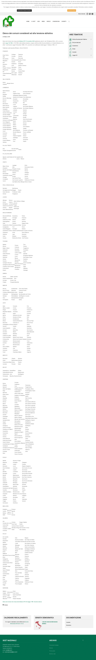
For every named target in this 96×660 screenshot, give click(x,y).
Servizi (49, 21)
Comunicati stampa (53, 645)
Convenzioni (56, 21)
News (43, 21)
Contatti (64, 21)
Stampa (5, 605)
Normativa (68, 625)
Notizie (51, 648)
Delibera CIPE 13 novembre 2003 (27, 41)
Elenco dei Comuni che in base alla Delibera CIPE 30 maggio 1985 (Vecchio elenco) (22, 601)
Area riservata (81, 13)
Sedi (38, 21)
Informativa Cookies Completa (24, 10)
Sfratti (72, 49)
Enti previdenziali (75, 43)
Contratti (72, 52)
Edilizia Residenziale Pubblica (78, 39)
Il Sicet (33, 21)
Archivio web (52, 653)
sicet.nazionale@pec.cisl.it (11, 652)
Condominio (73, 46)
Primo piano (52, 651)
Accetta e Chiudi (71, 10)
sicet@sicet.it (9, 650)
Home (27, 21)
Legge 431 (73, 55)
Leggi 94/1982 (9, 43)
